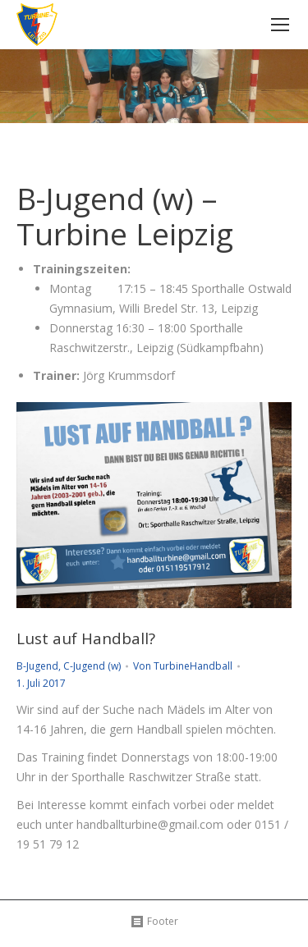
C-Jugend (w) (92, 666)
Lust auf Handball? (85, 639)
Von (182, 666)
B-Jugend (37, 666)
